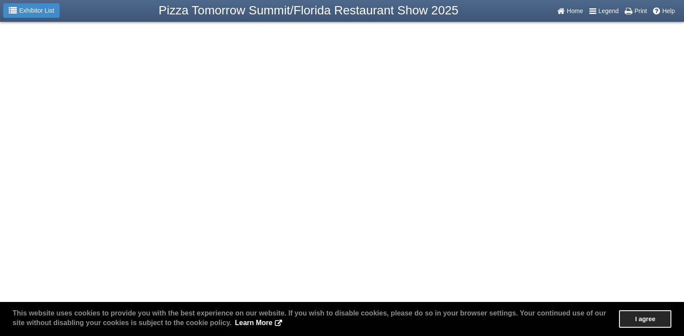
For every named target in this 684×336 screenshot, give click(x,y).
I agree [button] (645, 318)
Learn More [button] (253, 322)
